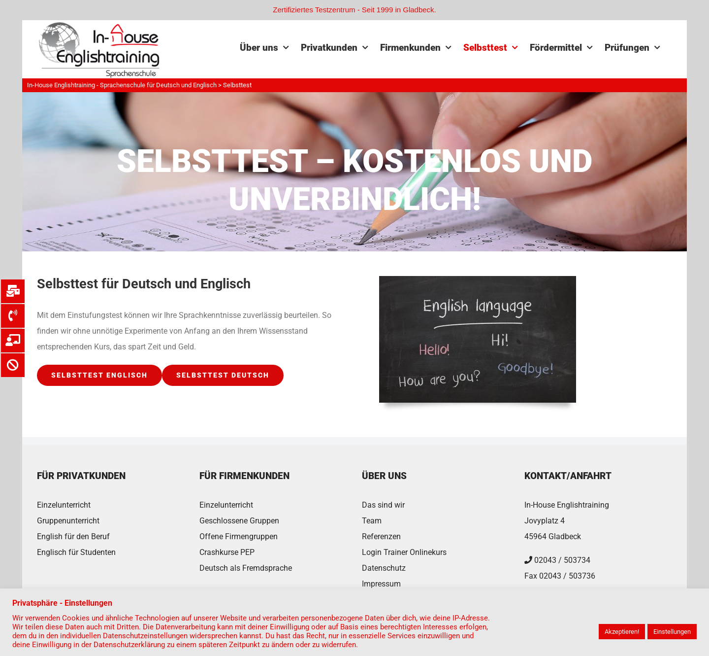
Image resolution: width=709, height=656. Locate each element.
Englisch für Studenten (76, 552)
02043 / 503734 (562, 560)
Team (372, 520)
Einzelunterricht (64, 505)
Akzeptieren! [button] (622, 631)
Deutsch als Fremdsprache (245, 568)
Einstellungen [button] (672, 631)
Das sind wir (383, 505)
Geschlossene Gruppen (239, 520)
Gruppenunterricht (68, 520)
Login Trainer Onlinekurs (404, 552)
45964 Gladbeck (552, 536)
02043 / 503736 (567, 576)
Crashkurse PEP (227, 552)
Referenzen (381, 536)
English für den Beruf (73, 536)
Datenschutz (384, 568)
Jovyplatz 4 (544, 520)
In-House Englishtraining (566, 505)
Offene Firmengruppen (238, 536)
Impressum (381, 583)
